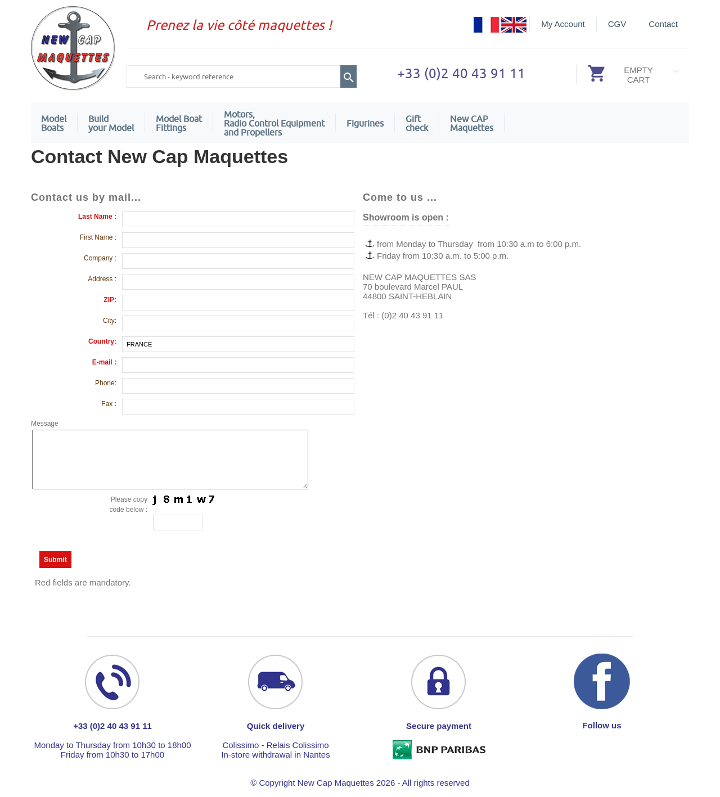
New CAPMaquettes (471, 123)
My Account (563, 24)
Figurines (365, 123)
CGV (617, 24)
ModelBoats (53, 123)
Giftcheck (417, 123)
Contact (663, 24)
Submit (55, 560)
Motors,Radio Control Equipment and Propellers (274, 123)
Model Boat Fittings (179, 123)
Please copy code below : (128, 505)
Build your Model (111, 123)
